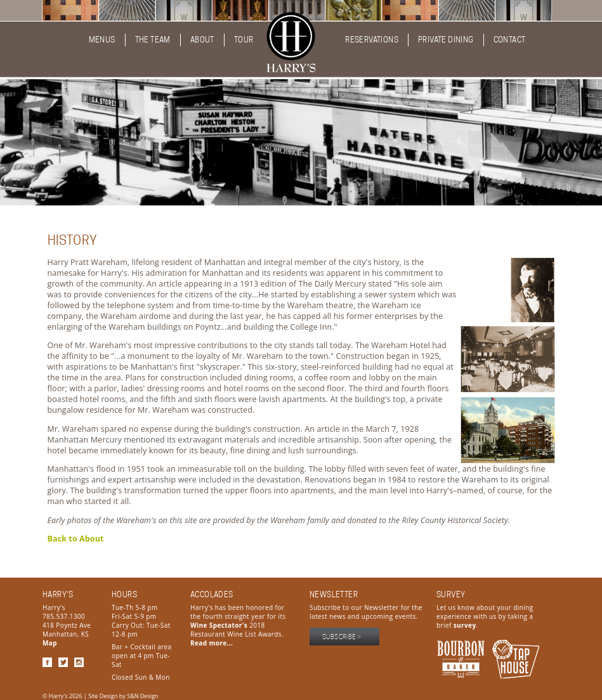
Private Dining (446, 39)
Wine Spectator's (218, 625)
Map (50, 642)
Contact (510, 39)
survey (465, 625)
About (202, 39)
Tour (244, 39)
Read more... (211, 642)
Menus (102, 39)
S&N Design (142, 696)
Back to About (76, 538)
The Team (153, 39)
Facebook (47, 662)
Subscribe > (341, 636)
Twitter (63, 662)
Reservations (371, 39)
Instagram (79, 662)
